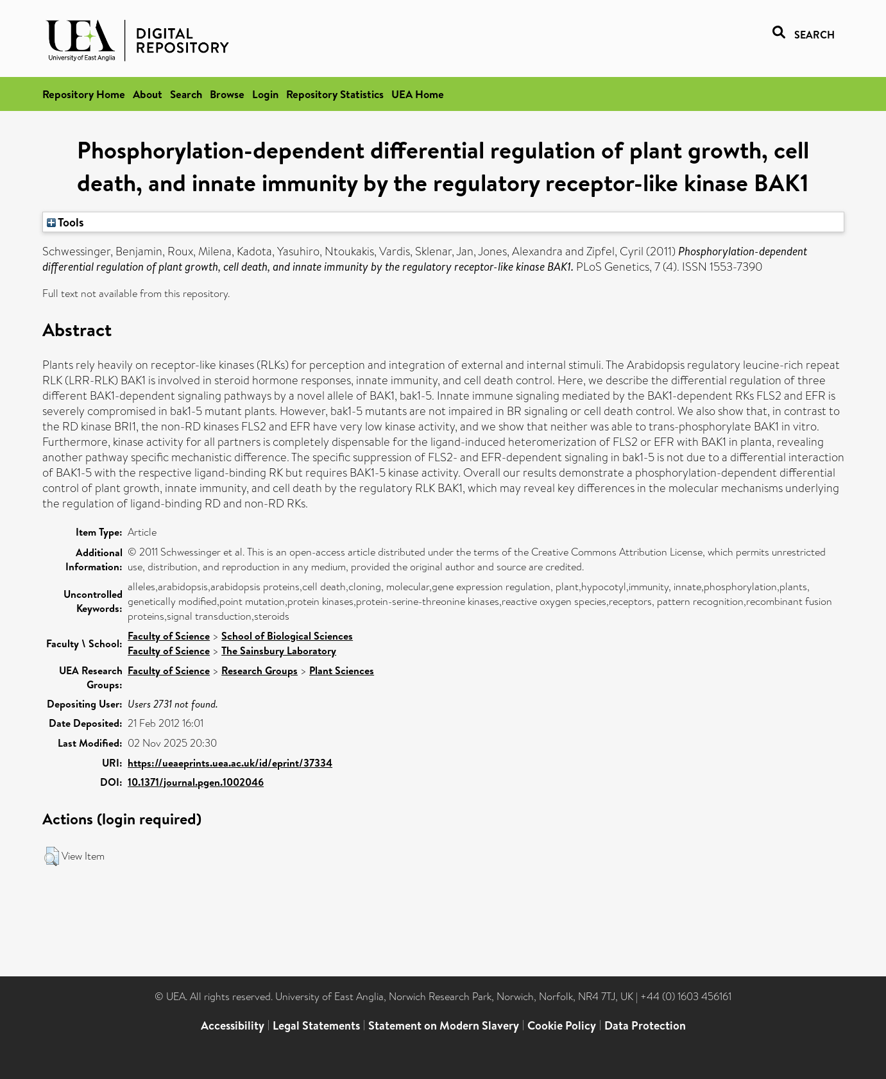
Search (186, 94)
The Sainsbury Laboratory (278, 650)
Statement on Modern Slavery (443, 1025)
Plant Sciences (341, 670)
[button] (51, 856)
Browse (227, 94)
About (147, 94)
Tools (65, 222)
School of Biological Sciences (287, 636)
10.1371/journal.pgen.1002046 (196, 782)
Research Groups (259, 670)
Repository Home (83, 94)
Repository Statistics (335, 94)
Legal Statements (316, 1025)
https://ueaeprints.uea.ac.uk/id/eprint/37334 (230, 763)
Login (265, 94)
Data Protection (645, 1025)
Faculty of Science (169, 636)
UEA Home (417, 94)
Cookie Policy (561, 1025)
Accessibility (232, 1025)
